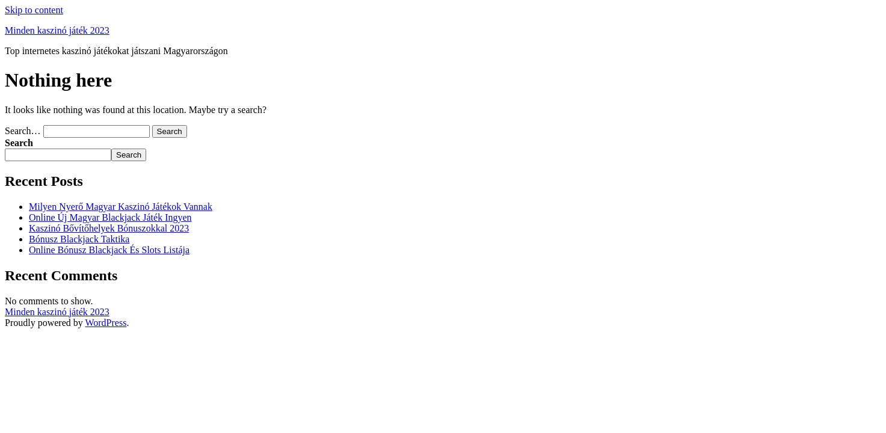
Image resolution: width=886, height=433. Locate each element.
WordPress (105, 323)
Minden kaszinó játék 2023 (57, 30)
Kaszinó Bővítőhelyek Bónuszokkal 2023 (109, 228)
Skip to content (34, 10)
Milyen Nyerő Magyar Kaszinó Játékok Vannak (120, 206)
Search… (23, 131)
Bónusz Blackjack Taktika (79, 239)
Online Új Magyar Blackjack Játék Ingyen (110, 217)
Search (19, 143)
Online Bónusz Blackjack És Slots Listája (109, 250)
